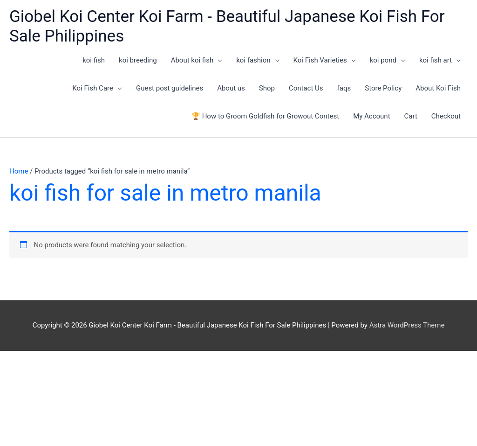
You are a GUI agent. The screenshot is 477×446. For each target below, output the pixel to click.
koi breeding (138, 60)
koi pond (383, 60)
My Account (371, 116)
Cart (410, 116)
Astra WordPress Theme (407, 325)
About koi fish (192, 60)
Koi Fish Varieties (320, 60)
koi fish (93, 60)
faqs (344, 88)
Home (18, 171)
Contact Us (306, 88)
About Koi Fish (438, 88)
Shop (267, 88)
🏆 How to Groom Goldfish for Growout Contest (265, 116)
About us (231, 88)
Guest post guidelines (169, 88)
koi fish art (435, 60)
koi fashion (253, 60)
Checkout (446, 116)
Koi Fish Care (92, 88)
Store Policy (383, 88)
